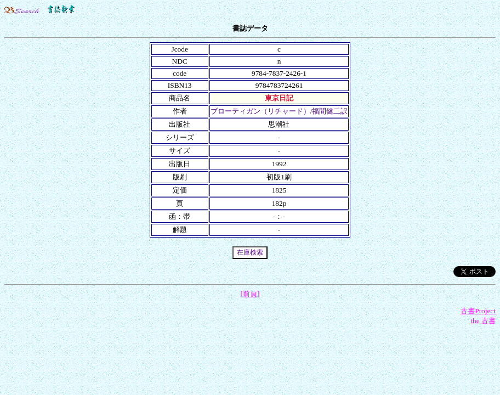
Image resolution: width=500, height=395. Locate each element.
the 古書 (483, 321)
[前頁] (250, 294)
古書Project (478, 311)
